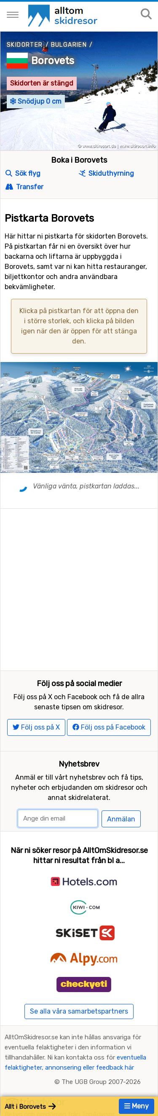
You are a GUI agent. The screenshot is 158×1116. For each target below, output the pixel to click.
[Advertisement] (79, 588)
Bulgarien (69, 44)
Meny (136, 1106)
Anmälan (121, 819)
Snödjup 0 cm (36, 101)
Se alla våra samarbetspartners (79, 1011)
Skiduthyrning (106, 173)
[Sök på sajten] (146, 14)
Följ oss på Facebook (108, 727)
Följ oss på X (36, 727)
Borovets (52, 61)
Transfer (24, 187)
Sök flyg (22, 173)
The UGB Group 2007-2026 (101, 1082)
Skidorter (25, 44)
